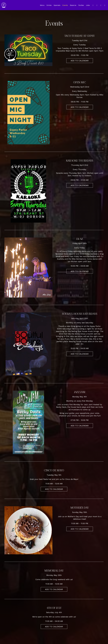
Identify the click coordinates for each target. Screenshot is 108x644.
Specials (57, 5)
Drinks (49, 5)
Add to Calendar (80, 60)
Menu (42, 5)
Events (65, 5)
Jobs (88, 5)
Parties (81, 5)
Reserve (73, 5)
